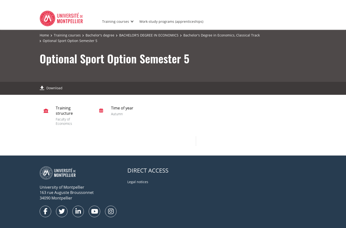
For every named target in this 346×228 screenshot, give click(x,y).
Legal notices (137, 182)
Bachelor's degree (100, 35)
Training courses (115, 21)
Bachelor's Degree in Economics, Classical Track (221, 35)
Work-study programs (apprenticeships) (171, 21)
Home (44, 35)
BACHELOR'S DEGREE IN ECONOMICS (149, 35)
